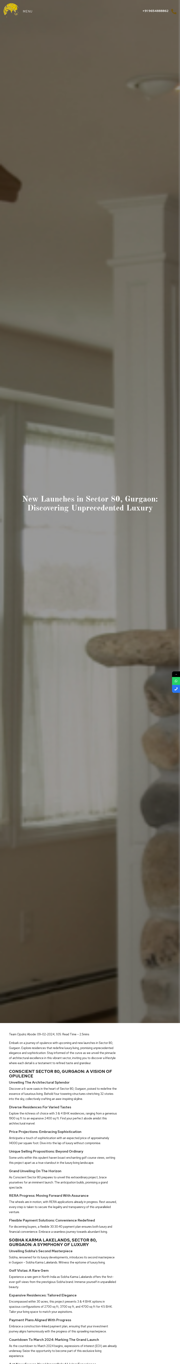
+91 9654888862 (155, 11)
